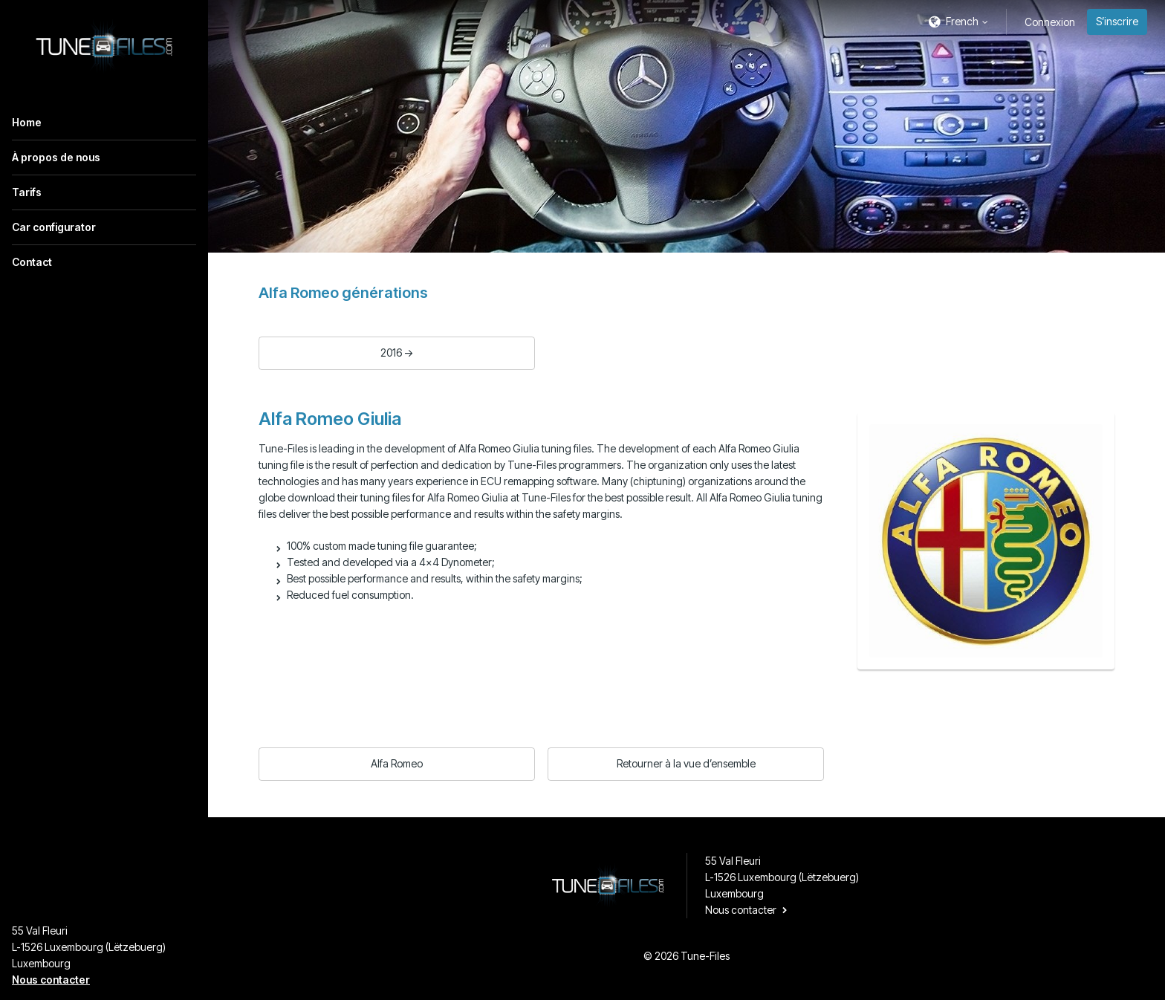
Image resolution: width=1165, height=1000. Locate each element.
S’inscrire (1117, 21)
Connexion (1050, 22)
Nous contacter (51, 979)
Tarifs (27, 192)
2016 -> (397, 352)
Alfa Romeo (397, 763)
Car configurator (54, 227)
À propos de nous (56, 157)
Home (27, 122)
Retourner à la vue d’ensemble (686, 763)
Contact (32, 262)
